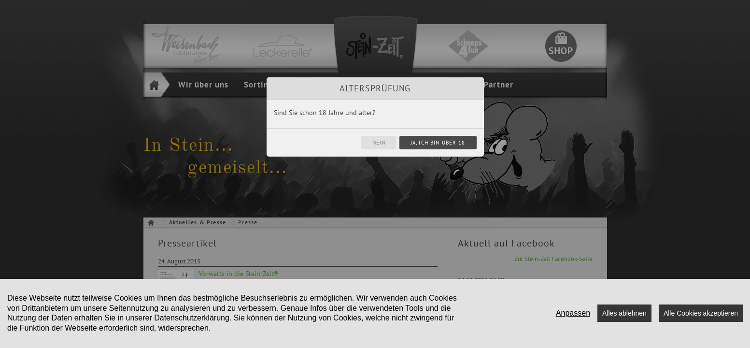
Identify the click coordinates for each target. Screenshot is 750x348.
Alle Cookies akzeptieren (701, 313)
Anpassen (573, 313)
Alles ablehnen (624, 313)
